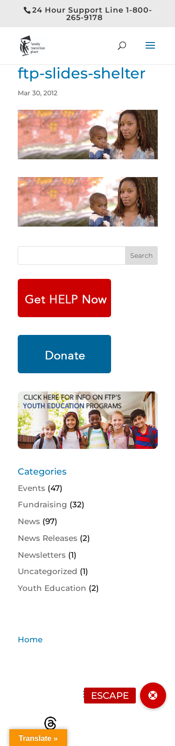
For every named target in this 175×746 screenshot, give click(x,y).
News (29, 521)
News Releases (47, 538)
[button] (153, 695)
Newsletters (42, 555)
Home (30, 639)
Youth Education (52, 588)
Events (31, 488)
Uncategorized (47, 571)
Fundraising (42, 504)
